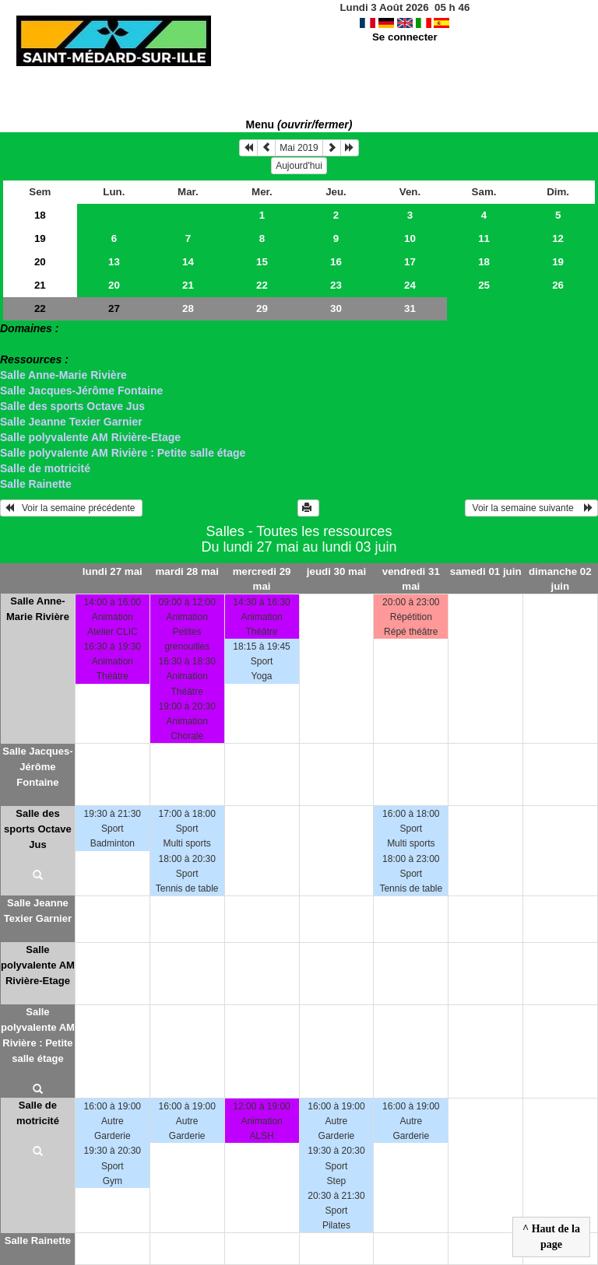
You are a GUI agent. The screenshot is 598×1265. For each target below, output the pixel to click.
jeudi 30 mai (336, 571)
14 (188, 262)
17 (410, 262)
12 (558, 238)
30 (336, 308)
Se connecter (405, 37)
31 (410, 308)
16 (336, 262)
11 (484, 238)
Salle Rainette (36, 484)
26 (558, 285)
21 (40, 285)
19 (40, 238)
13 (114, 262)
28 (188, 308)
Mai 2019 (299, 147)
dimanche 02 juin (560, 579)
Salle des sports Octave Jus (72, 406)
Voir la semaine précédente (71, 508)
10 (410, 238)
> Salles (20, 344)
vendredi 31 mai (411, 579)
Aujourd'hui (299, 165)
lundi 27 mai (112, 571)
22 (262, 285)
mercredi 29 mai (262, 579)
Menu (299, 124)
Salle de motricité (45, 468)
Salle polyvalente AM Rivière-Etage (90, 437)
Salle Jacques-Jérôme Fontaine (81, 390)
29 (262, 308)
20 (40, 262)
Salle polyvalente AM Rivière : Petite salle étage (122, 453)
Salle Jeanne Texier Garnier (71, 421)
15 (262, 262)
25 (484, 285)
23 (336, 285)
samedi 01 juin (486, 571)
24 (410, 285)
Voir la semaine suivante (531, 508)
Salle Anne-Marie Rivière (63, 375)
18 (40, 215)
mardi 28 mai (187, 571)
